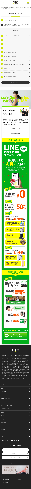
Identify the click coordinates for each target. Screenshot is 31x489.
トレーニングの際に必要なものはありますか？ (13, 39)
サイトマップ (3, 436)
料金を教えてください (8, 68)
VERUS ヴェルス (15, 2)
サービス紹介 (3, 415)
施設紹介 (3, 412)
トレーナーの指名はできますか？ (10, 76)
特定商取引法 (5, 482)
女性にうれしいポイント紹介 (6, 405)
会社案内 (3, 429)
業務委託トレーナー (15, 453)
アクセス (3, 419)
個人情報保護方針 (6, 479)
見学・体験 (3, 388)
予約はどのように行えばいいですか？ (11, 52)
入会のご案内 (3, 391)
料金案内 (3, 395)
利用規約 (19, 479)
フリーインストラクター (15, 457)
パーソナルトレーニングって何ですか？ (11, 35)
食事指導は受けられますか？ (9, 72)
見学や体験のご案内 (15, 133)
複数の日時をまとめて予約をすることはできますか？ (14, 64)
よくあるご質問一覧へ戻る (15, 82)
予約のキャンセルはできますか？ (10, 60)
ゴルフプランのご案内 (5, 408)
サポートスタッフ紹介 (5, 398)
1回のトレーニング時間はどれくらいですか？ (12, 43)
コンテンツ (3, 432)
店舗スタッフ (15, 450)
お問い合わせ (3, 422)
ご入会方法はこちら (15, 128)
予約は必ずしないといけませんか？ (10, 56)
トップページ (3, 384)
